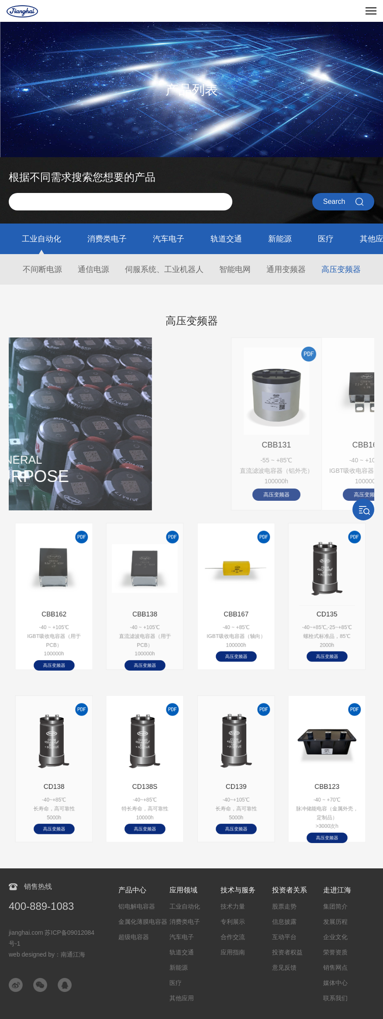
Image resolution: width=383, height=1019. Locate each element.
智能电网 (235, 269)
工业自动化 (41, 238)
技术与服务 (238, 890)
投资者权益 (287, 952)
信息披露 (284, 921)
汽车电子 (168, 238)
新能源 (280, 238)
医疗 (326, 238)
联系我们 (335, 998)
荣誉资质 (335, 952)
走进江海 (337, 890)
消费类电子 (107, 238)
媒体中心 (335, 982)
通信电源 (93, 269)
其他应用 (181, 998)
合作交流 (233, 936)
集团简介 (335, 906)
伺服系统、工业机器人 (164, 269)
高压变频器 (341, 269)
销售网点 (335, 967)
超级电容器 (133, 936)
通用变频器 (286, 269)
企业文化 (335, 936)
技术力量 (233, 906)
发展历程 (335, 921)
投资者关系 (289, 890)
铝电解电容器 (136, 906)
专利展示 (233, 921)
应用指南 (233, 952)
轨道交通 (226, 238)
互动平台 (284, 936)
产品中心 (132, 890)
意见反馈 (284, 967)
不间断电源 (42, 269)
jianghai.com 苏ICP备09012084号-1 (51, 938)
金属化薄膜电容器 (142, 921)
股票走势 (284, 906)
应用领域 (183, 890)
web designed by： (47, 954)
